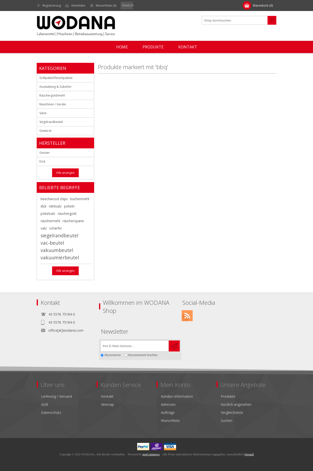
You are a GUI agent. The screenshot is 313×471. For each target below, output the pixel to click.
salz (44, 228)
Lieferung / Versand (56, 396)
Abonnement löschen (142, 355)
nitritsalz (55, 206)
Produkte (228, 396)
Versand (249, 454)
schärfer (55, 228)
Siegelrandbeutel (51, 122)
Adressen (168, 404)
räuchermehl (50, 221)
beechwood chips (54, 199)
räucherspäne (73, 221)
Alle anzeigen (65, 173)
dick (43, 206)
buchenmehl (79, 199)
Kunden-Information (177, 396)
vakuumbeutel (57, 250)
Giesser (44, 153)
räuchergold (67, 213)
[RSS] (187, 315)
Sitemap (107, 404)
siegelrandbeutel (59, 235)
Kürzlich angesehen (236, 404)
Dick (42, 161)
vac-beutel (52, 243)
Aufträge (168, 412)
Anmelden (78, 5)
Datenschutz (51, 412)
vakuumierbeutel (60, 257)
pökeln (69, 206)
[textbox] (235, 20)
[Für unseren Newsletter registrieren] (135, 345)
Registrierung (52, 5)
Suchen (226, 420)
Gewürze (45, 131)
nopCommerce (151, 454)
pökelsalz (48, 213)
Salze (42, 113)
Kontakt (107, 396)
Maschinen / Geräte (52, 104)
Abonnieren (112, 355)
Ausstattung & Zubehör (55, 87)
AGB (44, 404)
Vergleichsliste (232, 412)
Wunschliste (170, 420)
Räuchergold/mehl (52, 95)
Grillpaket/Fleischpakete (56, 78)
